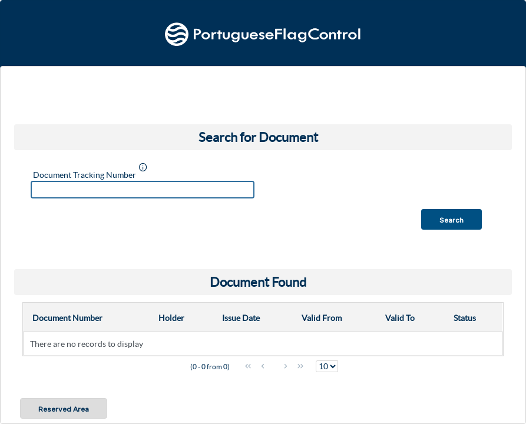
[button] (451, 219)
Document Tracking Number (84, 175)
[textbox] (143, 189)
